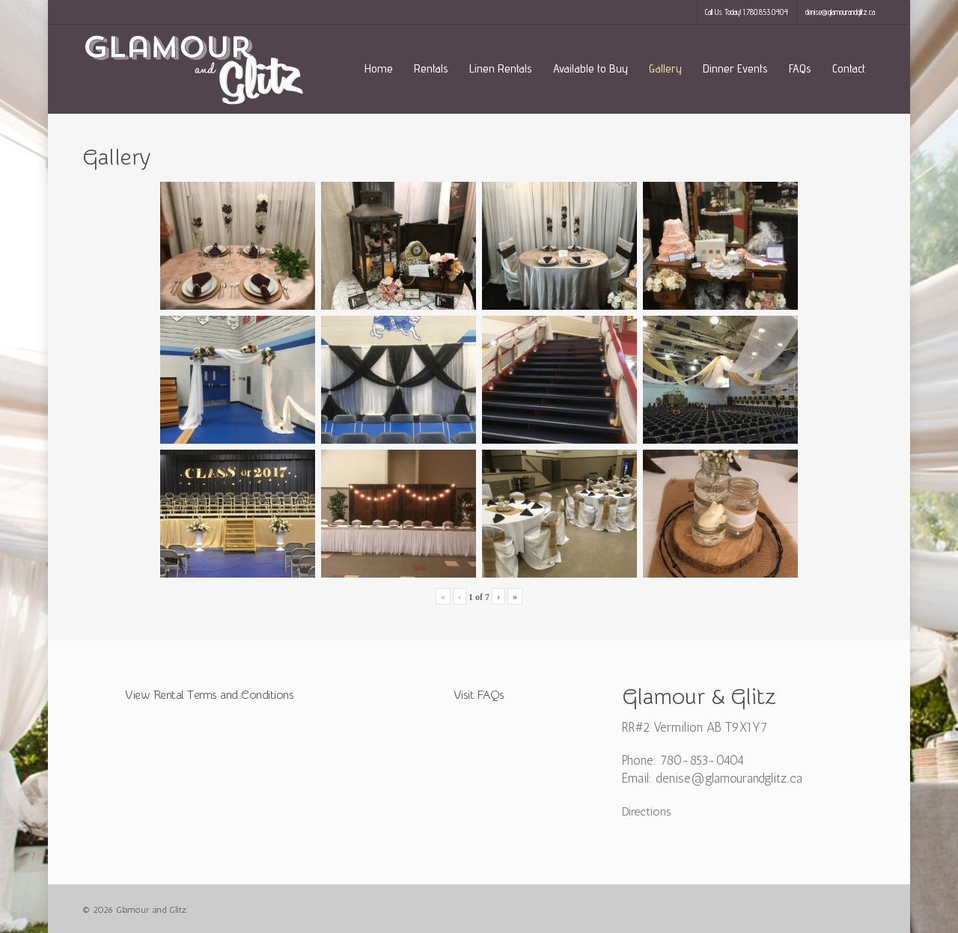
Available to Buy (590, 68)
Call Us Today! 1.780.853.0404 (746, 12)
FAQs (800, 68)
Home (378, 68)
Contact (848, 68)
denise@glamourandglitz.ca (840, 12)
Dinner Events (735, 68)
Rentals (431, 68)
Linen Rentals (500, 68)
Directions (646, 811)
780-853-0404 (702, 760)
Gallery (665, 68)
